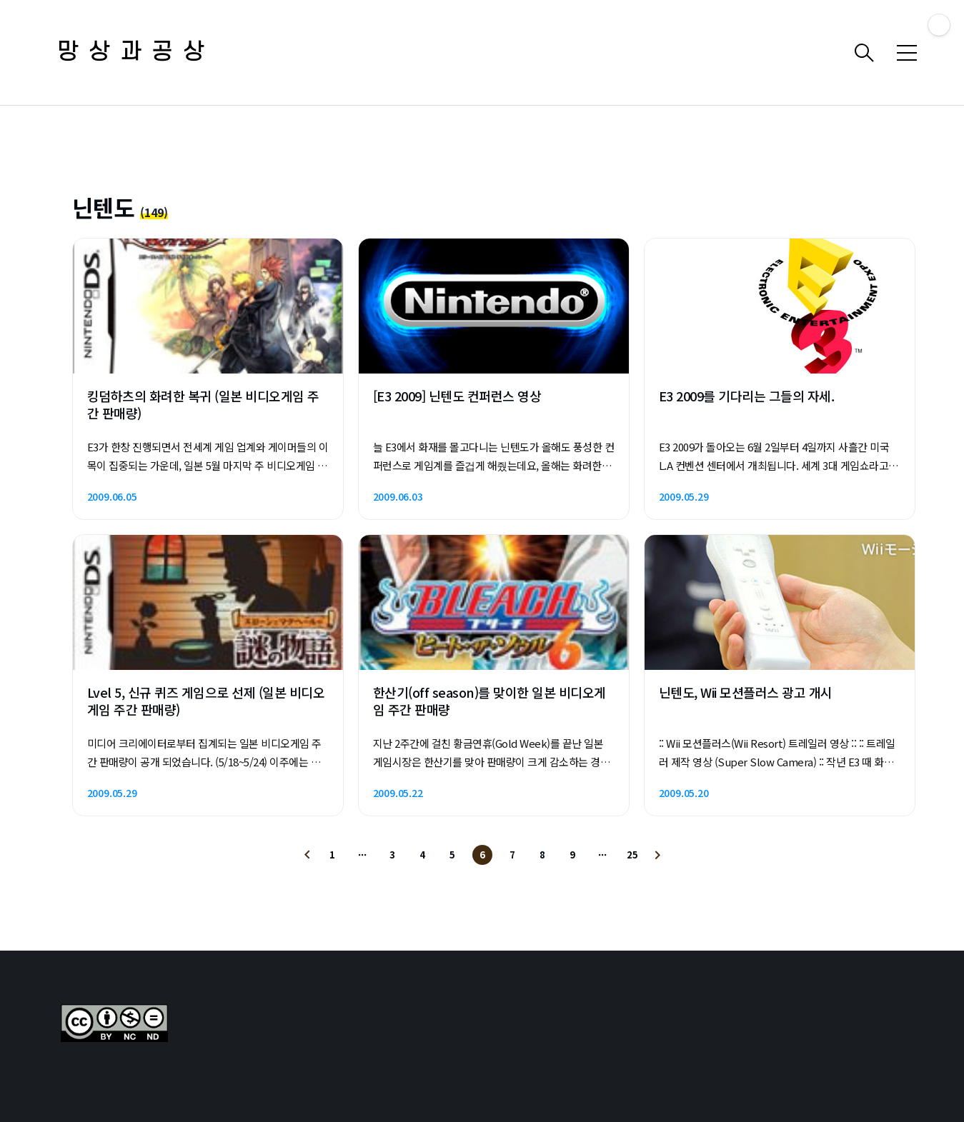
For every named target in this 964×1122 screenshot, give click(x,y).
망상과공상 (135, 52)
